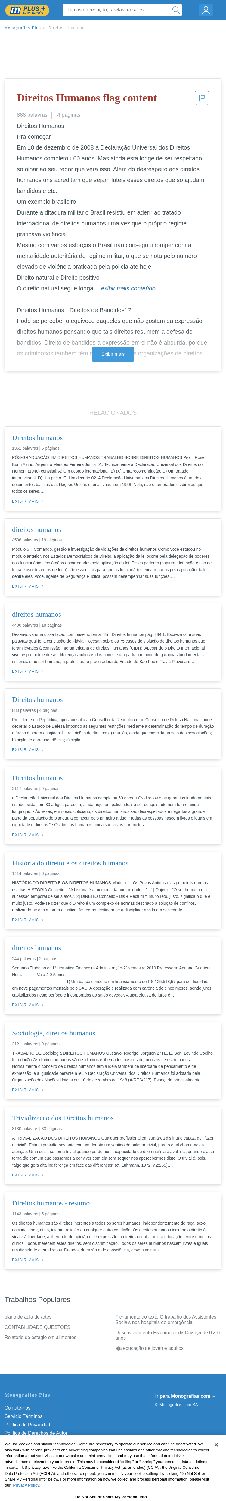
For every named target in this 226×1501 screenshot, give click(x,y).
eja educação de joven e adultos (150, 1348)
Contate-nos (17, 1407)
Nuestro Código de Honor (31, 1450)
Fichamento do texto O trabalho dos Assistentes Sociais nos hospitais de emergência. (166, 1319)
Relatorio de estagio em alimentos (40, 1337)
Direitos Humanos (67, 28)
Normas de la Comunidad (31, 1441)
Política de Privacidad (27, 1424)
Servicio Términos (23, 1416)
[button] (202, 100)
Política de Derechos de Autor (36, 1433)
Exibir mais (113, 354)
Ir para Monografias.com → (186, 1396)
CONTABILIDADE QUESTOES (37, 1327)
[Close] (216, 1460)
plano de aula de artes (28, 1317)
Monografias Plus (23, 28)
